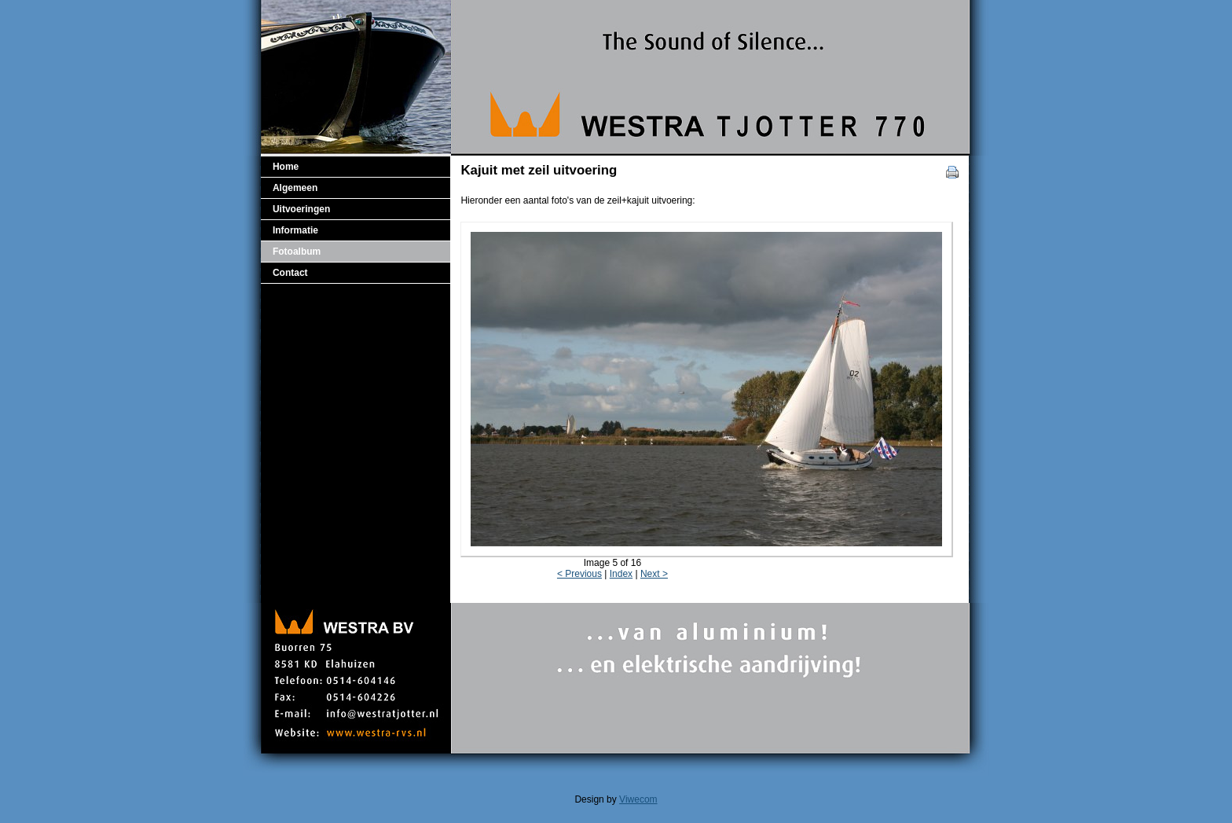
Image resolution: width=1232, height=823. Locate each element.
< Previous (579, 573)
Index (621, 573)
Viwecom (638, 799)
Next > (654, 573)
